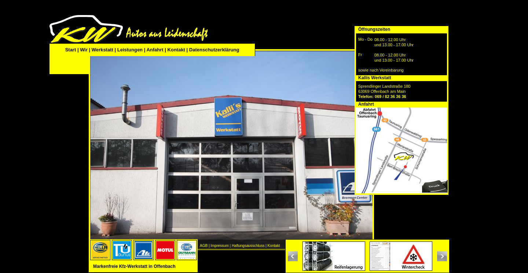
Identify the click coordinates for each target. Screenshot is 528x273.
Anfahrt (154, 49)
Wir (84, 49)
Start (71, 49)
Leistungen (130, 49)
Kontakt (176, 49)
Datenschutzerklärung (214, 49)
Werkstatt (102, 49)
